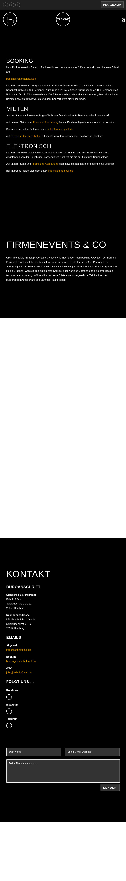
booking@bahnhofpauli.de (21, 78)
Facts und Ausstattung (45, 122)
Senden (110, 787)
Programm (112, 4)
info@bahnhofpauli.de (60, 129)
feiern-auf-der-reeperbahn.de (27, 136)
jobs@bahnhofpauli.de (19, 672)
